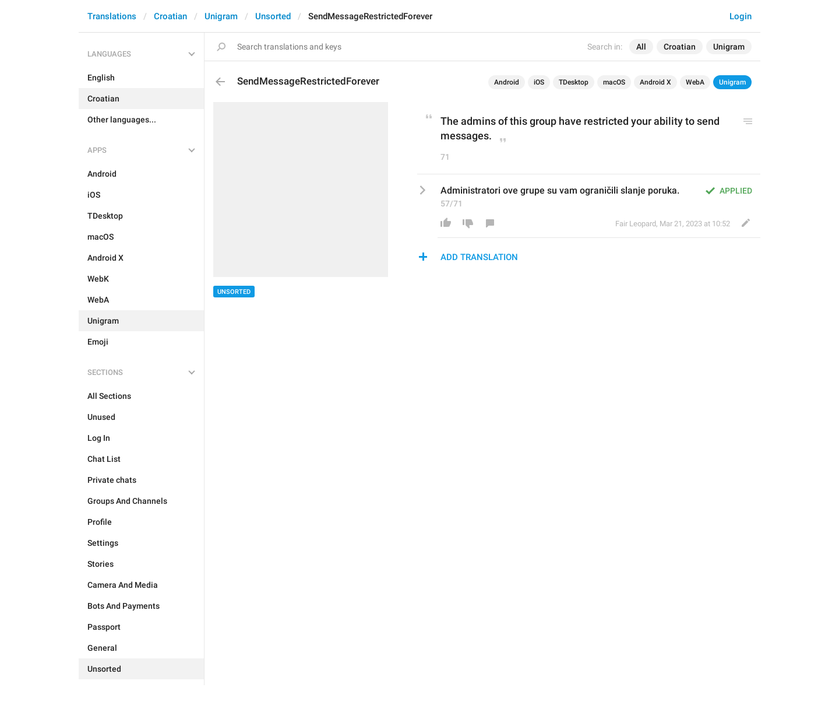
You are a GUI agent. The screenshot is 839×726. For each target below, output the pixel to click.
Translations (111, 16)
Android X (655, 82)
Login (740, 16)
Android (506, 82)
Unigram (221, 16)
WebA (695, 82)
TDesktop (573, 82)
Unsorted (273, 16)
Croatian (170, 16)
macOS (614, 82)
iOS (539, 82)
